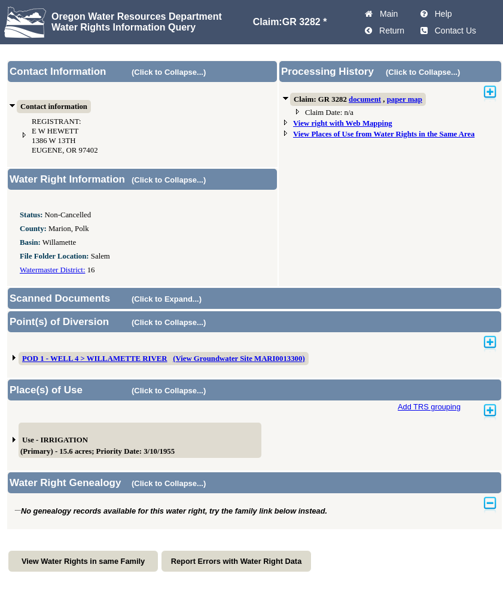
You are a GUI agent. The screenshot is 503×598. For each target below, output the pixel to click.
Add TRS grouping (429, 406)
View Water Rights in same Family (83, 561)
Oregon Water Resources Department (136, 16)
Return (389, 30)
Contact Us (453, 30)
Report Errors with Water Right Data (236, 561)
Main (386, 14)
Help (441, 14)
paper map (404, 99)
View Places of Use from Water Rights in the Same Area (384, 134)
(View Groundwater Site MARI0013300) (239, 358)
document (365, 99)
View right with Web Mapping (342, 123)
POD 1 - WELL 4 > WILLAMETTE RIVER (94, 358)
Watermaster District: (52, 270)
